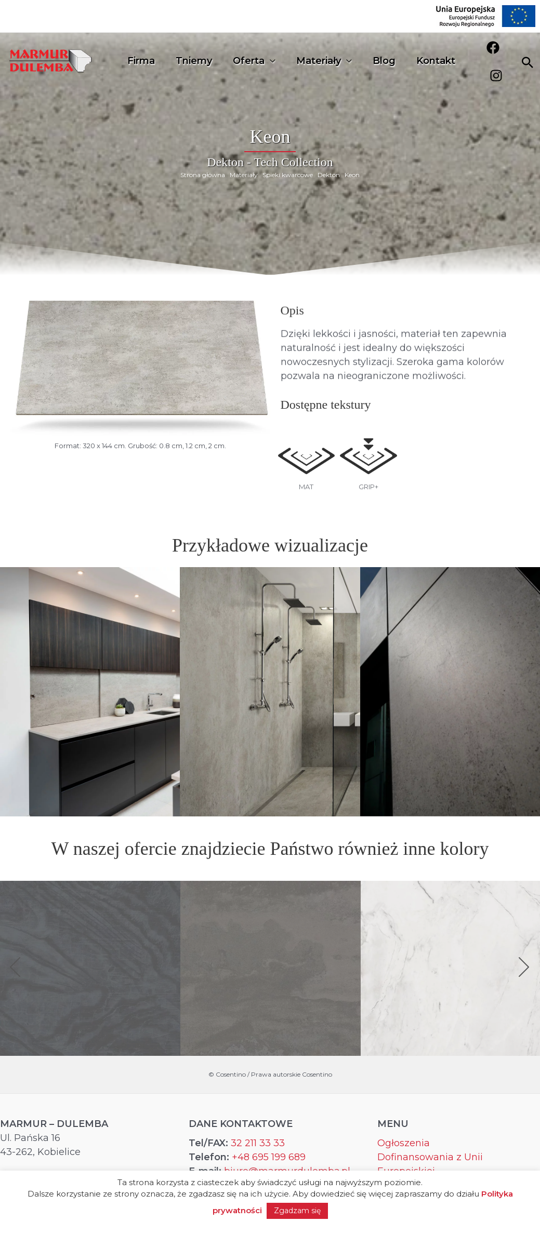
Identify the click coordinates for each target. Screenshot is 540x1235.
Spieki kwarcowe (287, 175)
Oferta (243, 59)
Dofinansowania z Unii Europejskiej (430, 1165)
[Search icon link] (527, 60)
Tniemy (191, 59)
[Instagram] (502, 58)
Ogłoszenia (403, 1144)
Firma (140, 59)
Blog (374, 59)
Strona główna (202, 175)
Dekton (329, 175)
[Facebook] (483, 58)
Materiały (311, 59)
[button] (15, 969)
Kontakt (424, 59)
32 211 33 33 (258, 1144)
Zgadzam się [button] (297, 1210)
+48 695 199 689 (269, 1158)
